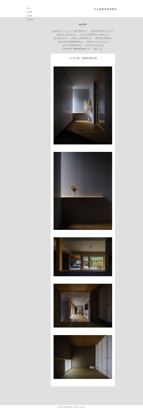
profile (30, 15)
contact (30, 19)
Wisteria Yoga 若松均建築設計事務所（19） (71, 41)
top (29, 8)
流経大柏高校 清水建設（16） (104, 38)
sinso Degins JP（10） (61, 38)
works (30, 12)
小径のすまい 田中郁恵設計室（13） (81, 38)
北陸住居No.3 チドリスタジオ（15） (97, 41)
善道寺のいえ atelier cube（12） (67, 34)
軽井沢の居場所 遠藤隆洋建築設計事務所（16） (76, 48)
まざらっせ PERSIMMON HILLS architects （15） (94, 34)
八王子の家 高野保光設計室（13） (72, 45)
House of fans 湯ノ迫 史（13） (94, 45)
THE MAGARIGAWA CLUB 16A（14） (102, 30)
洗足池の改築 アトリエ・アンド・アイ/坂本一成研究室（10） (70, 30)
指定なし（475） (98, 48)
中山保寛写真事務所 (105, 9)
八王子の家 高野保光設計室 (83, 58)
